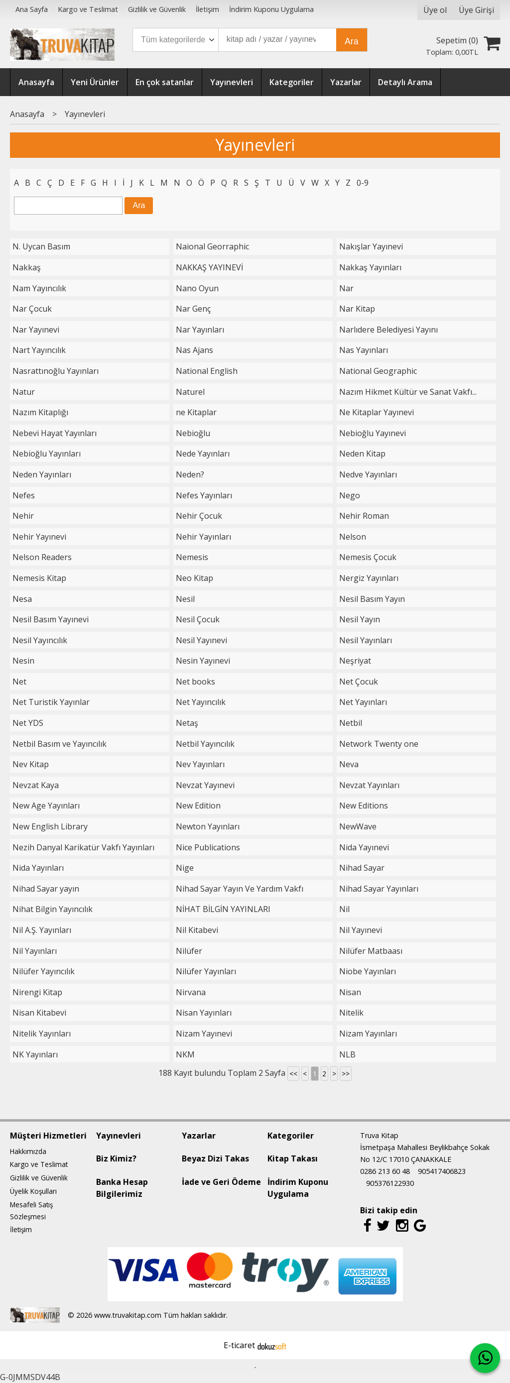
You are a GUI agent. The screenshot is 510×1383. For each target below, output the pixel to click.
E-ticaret (239, 1345)
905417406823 (442, 1171)
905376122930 (390, 1183)
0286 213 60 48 (385, 1171)
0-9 (363, 182)
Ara (351, 41)
